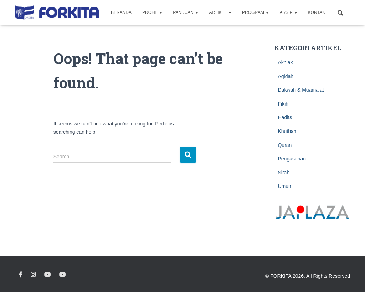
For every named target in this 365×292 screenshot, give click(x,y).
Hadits (285, 117)
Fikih (283, 104)
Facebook (20, 275)
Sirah (283, 172)
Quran (285, 145)
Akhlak (285, 62)
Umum (285, 186)
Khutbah (287, 131)
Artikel (220, 12)
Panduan (185, 12)
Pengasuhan (292, 159)
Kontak (316, 12)
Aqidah (285, 76)
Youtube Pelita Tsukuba (62, 275)
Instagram (33, 275)
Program (255, 12)
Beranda (121, 12)
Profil (152, 12)
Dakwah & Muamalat (301, 90)
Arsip (288, 12)
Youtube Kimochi (47, 275)
